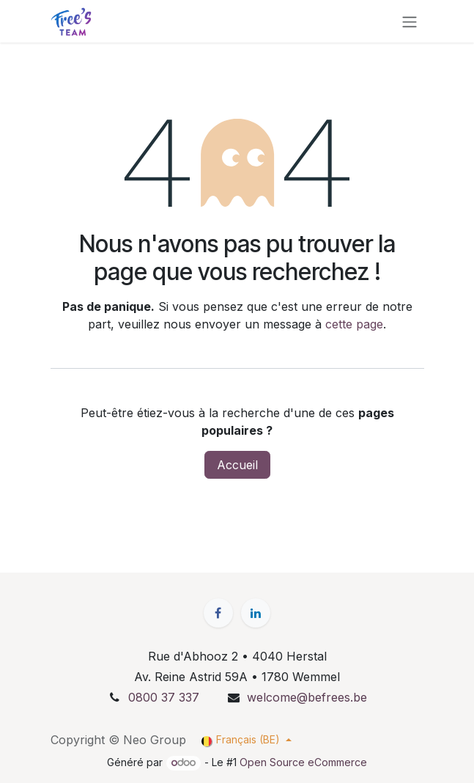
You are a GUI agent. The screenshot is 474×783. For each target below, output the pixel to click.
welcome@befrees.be (307, 697)
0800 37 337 (163, 697)
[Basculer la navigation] (409, 21)
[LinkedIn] (255, 613)
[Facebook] (218, 613)
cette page (354, 324)
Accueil (237, 464)
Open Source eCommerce (303, 762)
